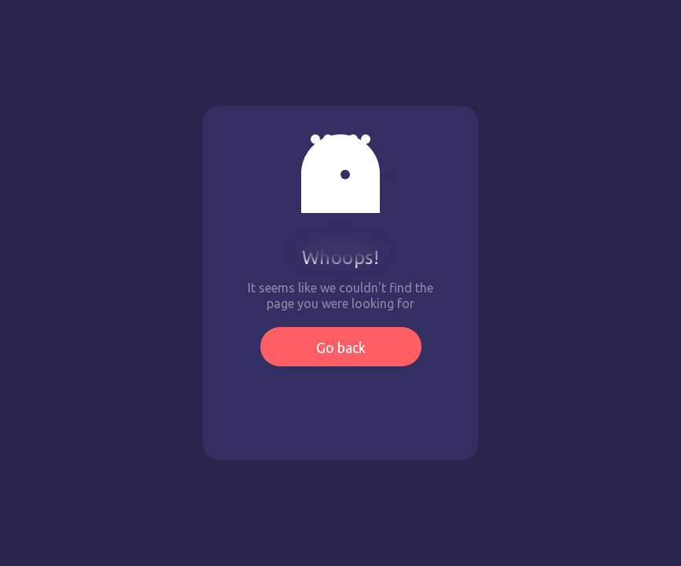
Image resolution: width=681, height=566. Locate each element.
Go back (341, 347)
